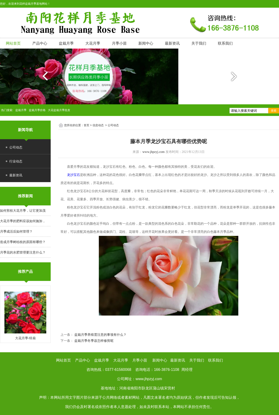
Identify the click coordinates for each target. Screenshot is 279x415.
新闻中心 (145, 43)
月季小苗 (119, 43)
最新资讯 (172, 43)
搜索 (273, 110)
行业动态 (15, 161)
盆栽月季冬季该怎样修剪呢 (93, 341)
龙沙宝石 (73, 175)
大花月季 (92, 43)
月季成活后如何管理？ (16, 231)
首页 (86, 125)
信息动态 (98, 125)
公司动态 (15, 147)
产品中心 (39, 43)
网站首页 (13, 43)
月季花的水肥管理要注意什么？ (23, 252)
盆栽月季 (66, 43)
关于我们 (198, 43)
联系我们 (225, 43)
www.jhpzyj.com (153, 152)
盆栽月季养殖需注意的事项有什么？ (99, 334)
